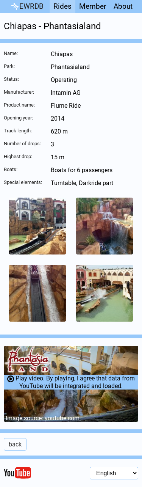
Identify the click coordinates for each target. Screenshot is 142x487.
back (15, 444)
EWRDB (27, 6)
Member (92, 6)
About (123, 6)
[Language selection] (114, 473)
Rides (62, 6)
